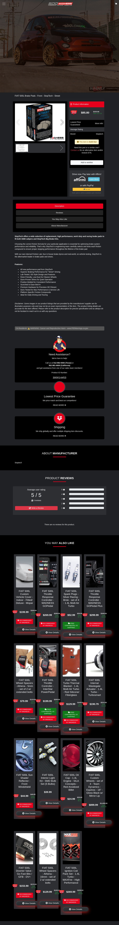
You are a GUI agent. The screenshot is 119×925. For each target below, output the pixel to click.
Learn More (94, 179)
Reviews (59, 213)
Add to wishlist (87, 162)
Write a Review (36, 508)
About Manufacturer (59, 226)
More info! (99, 123)
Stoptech (99, 134)
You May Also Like (59, 219)
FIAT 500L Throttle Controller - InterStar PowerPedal (48, 686)
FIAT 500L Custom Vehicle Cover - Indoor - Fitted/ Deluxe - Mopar (24, 597)
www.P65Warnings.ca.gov (77, 328)
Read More (59, 405)
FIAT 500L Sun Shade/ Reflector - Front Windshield (24, 781)
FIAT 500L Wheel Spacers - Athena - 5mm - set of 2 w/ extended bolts (24, 686)
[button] (62, 122)
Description (59, 206)
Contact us (75, 150)
